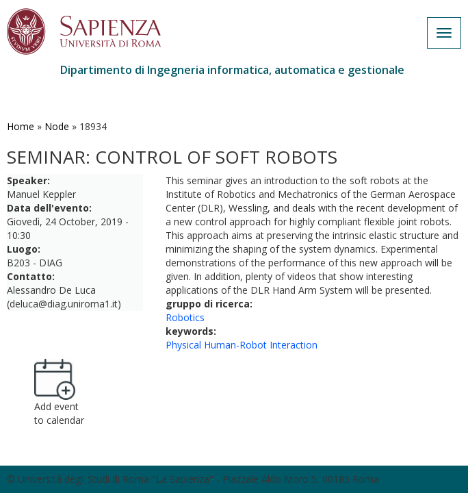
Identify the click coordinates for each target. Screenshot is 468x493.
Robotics (185, 317)
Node (56, 126)
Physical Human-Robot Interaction (241, 344)
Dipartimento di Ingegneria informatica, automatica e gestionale (232, 69)
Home (20, 126)
